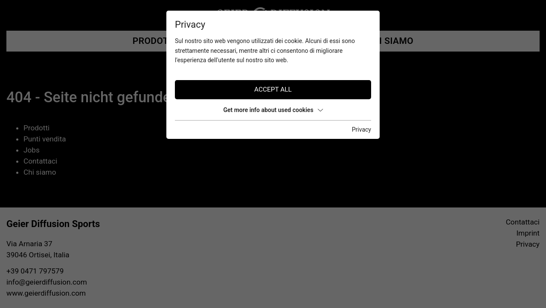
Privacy (361, 129)
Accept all (273, 89)
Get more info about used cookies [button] (272, 110)
